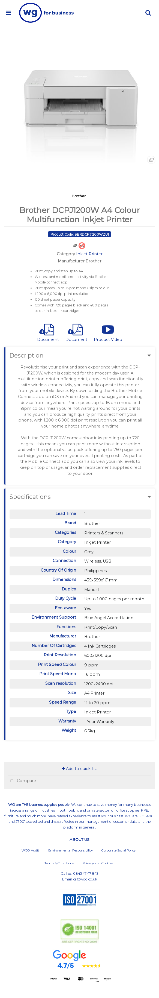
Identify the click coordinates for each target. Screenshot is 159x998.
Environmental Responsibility (70, 850)
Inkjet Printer (89, 253)
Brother (79, 196)
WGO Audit (30, 850)
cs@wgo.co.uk (85, 879)
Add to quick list (79, 768)
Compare (22, 781)
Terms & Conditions (59, 863)
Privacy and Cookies (98, 863)
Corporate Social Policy (118, 850)
